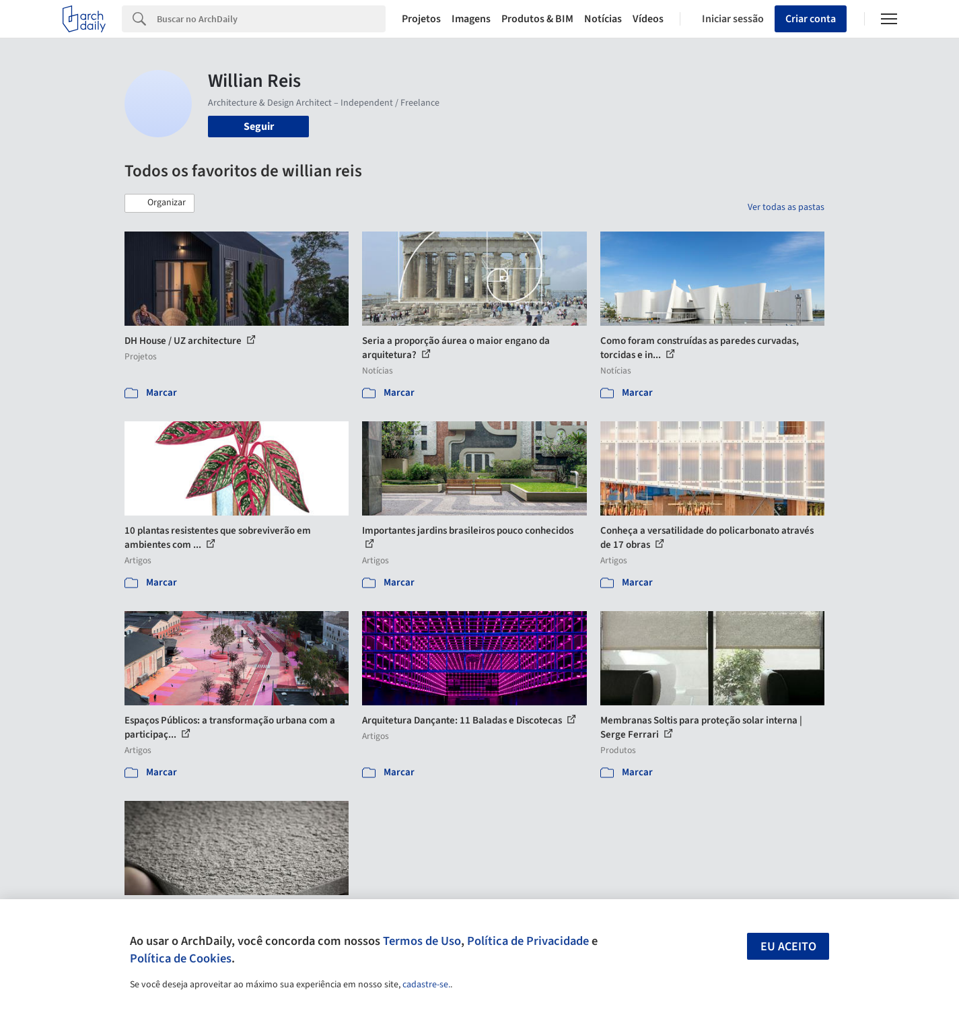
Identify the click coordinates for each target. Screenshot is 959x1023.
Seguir (259, 126)
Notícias (603, 18)
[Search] (271, 18)
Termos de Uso (422, 941)
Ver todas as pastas (786, 207)
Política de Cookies (181, 958)
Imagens (471, 18)
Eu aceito (788, 946)
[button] (159, 203)
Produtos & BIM (537, 18)
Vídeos (648, 18)
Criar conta (810, 18)
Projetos (421, 18)
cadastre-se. (426, 984)
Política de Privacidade (528, 941)
